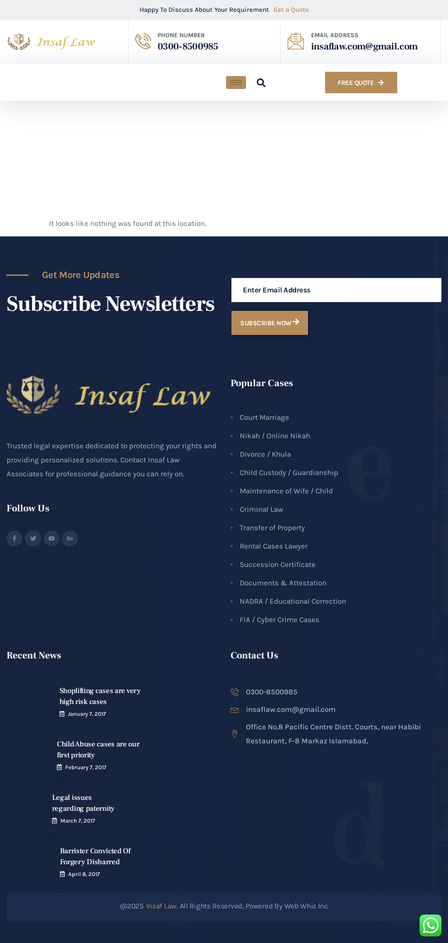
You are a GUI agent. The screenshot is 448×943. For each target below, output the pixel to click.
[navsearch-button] (257, 82)
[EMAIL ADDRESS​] (295, 41)
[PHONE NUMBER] (143, 41)
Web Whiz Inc (306, 905)
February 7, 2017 (85, 767)
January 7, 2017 (87, 714)
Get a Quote (291, 10)
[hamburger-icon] (236, 82)
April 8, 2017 (84, 874)
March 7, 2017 (77, 820)
